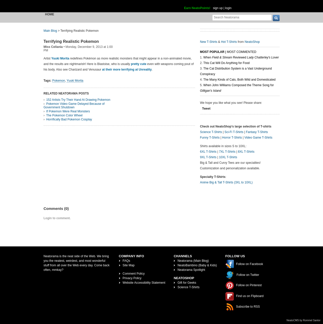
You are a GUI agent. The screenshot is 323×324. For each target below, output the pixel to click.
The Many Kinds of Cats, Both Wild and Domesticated (239, 79)
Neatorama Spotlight (191, 270)
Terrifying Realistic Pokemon (71, 41)
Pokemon (58, 80)
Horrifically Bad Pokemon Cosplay (69, 119)
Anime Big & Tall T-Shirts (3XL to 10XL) (226, 182)
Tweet (206, 108)
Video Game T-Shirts (258, 137)
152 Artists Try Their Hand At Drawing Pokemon (78, 100)
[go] (276, 18)
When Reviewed (241, 57)
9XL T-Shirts (208, 157)
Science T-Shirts (211, 132)
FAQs (126, 261)
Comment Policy (134, 273)
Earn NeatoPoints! (197, 8)
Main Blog (50, 31)
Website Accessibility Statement (144, 282)
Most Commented (241, 52)
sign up (218, 8)
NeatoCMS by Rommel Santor (304, 320)
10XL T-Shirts (228, 157)
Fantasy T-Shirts (257, 132)
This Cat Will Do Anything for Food (226, 63)
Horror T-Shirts (232, 137)
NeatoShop (252, 42)
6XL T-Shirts (208, 151)
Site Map (128, 265)
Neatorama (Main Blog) (193, 261)
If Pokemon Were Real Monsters (68, 111)
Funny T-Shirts (210, 137)
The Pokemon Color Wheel (64, 115)
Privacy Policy (132, 278)
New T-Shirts (208, 42)
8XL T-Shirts (246, 151)
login (228, 8)
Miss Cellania (53, 47)
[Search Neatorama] (242, 17)
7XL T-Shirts (227, 151)
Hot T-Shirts (229, 42)
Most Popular (212, 52)
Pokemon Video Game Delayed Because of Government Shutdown (74, 105)
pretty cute (138, 64)
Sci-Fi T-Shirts (233, 132)
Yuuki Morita (60, 58)
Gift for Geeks (186, 282)
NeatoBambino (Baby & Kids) (197, 265)
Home (49, 14)
